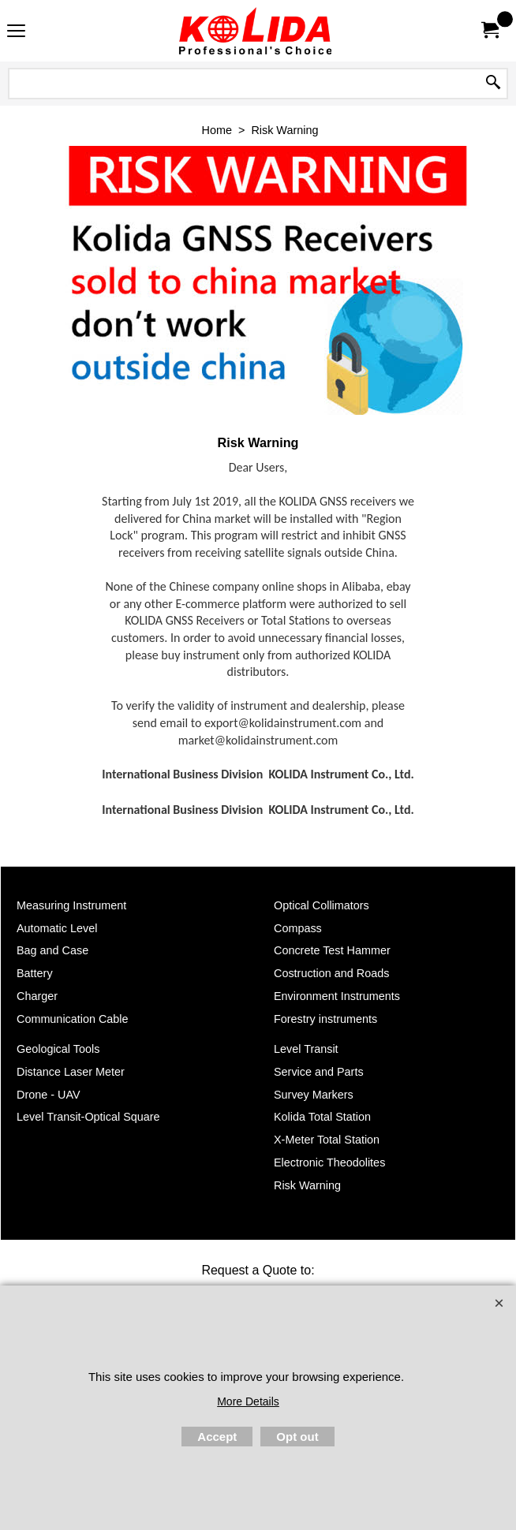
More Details (248, 1401)
